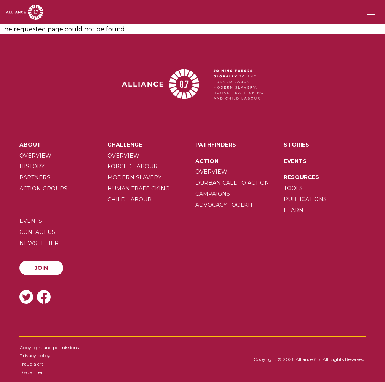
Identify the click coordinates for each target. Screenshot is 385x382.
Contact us (37, 232)
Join (41, 267)
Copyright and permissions (49, 347)
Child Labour (129, 199)
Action (207, 161)
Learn (294, 210)
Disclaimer (31, 372)
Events (295, 161)
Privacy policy (34, 355)
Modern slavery (134, 177)
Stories (296, 144)
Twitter (26, 297)
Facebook (44, 297)
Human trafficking (138, 188)
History (32, 166)
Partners (34, 177)
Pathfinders (215, 144)
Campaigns (212, 193)
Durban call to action (232, 182)
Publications (305, 199)
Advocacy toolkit (224, 204)
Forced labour (132, 166)
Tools (293, 188)
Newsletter (39, 243)
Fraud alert (31, 364)
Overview (35, 155)
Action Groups (43, 188)
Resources (301, 177)
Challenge (124, 144)
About (30, 144)
